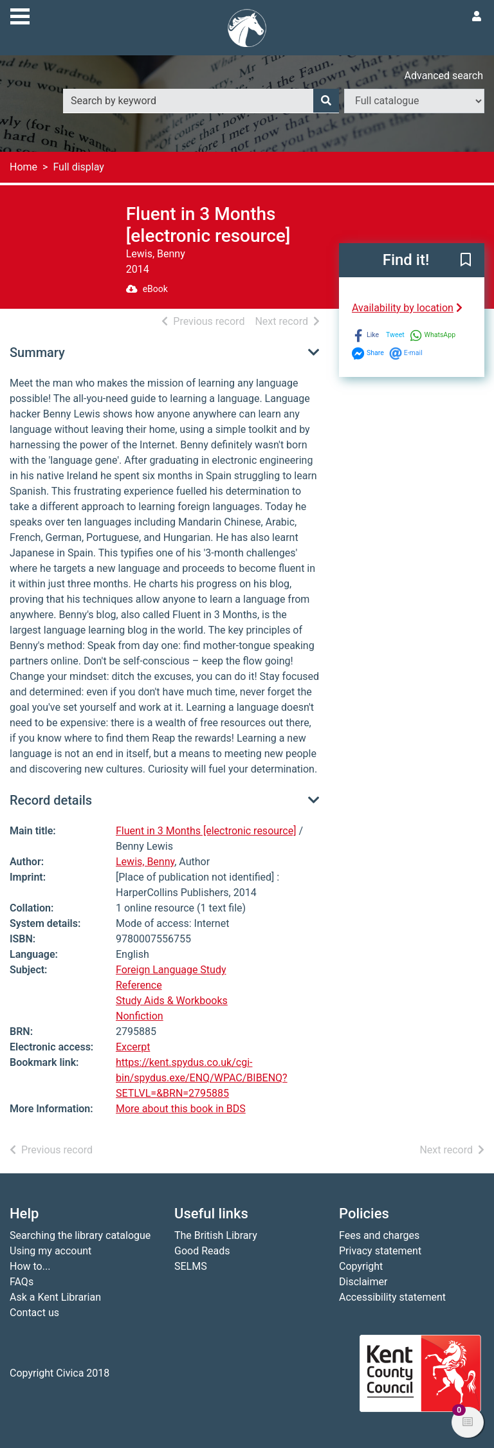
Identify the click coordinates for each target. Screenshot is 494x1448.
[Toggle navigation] (20, 14)
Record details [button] (51, 800)
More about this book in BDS (181, 1109)
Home (23, 167)
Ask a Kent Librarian (55, 1297)
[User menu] (476, 16)
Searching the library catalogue (80, 1235)
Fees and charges (379, 1235)
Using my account (50, 1251)
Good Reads (202, 1251)
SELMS (190, 1266)
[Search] (326, 101)
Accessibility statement (392, 1297)
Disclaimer (363, 1282)
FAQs (21, 1282)
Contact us (34, 1312)
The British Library (215, 1235)
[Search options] (414, 101)
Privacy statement (380, 1251)
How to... (30, 1266)
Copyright (361, 1266)
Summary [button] (37, 352)
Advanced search (444, 75)
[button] (465, 261)
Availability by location (407, 308)
